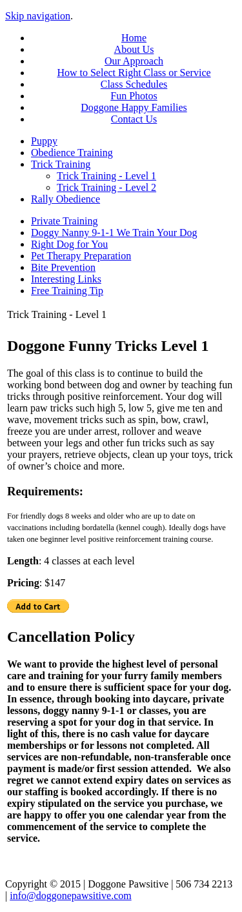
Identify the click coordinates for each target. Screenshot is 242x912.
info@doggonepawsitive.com (70, 895)
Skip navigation (37, 15)
